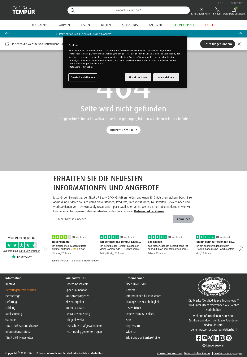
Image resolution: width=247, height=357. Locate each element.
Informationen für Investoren (143, 296)
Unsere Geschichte (77, 284)
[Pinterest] (229, 338)
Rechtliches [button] (133, 308)
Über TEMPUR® (136, 284)
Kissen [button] (85, 25)
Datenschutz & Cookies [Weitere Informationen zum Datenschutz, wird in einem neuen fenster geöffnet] (81, 67)
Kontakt (10, 284)
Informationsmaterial (18, 331)
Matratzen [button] (39, 25)
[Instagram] (222, 338)
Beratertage (12, 296)
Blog (220, 3)
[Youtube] (204, 338)
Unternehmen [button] (135, 278)
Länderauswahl (213, 345)
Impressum (133, 326)
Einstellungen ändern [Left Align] (217, 44)
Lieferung (11, 302)
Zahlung (10, 308)
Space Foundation (76, 290)
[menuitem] (155, 25)
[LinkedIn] (216, 338)
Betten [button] (106, 25)
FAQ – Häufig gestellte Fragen (84, 331)
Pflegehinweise (75, 320)
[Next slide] (240, 33)
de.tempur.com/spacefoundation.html (214, 329)
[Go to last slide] (7, 33)
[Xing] (210, 338)
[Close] (239, 44)
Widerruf (131, 331)
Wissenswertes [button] (76, 278)
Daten (134, 53)
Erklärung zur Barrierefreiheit (143, 337)
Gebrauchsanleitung (78, 314)
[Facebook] (198, 338)
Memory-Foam (75, 308)
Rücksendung (13, 314)
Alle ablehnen (166, 77)
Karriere (131, 290)
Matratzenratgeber (77, 296)
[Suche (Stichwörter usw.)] (128, 10)
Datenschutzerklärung (197, 353)
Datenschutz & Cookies (140, 314)
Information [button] (13, 278)
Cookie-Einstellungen (83, 77)
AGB (128, 320)
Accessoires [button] (130, 25)
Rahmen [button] (64, 25)
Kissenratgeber (75, 302)
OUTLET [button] (210, 25)
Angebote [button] (155, 25)
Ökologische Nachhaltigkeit (143, 302)
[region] (125, 62)
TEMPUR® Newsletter (19, 337)
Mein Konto (237, 3)
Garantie (10, 320)
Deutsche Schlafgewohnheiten (84, 326)
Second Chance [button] (184, 25)
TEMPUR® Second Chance (21, 326)
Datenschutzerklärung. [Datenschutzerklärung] (150, 211)
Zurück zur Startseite (123, 130)
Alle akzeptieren (138, 77)
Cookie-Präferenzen (169, 353)
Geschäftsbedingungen (228, 353)
